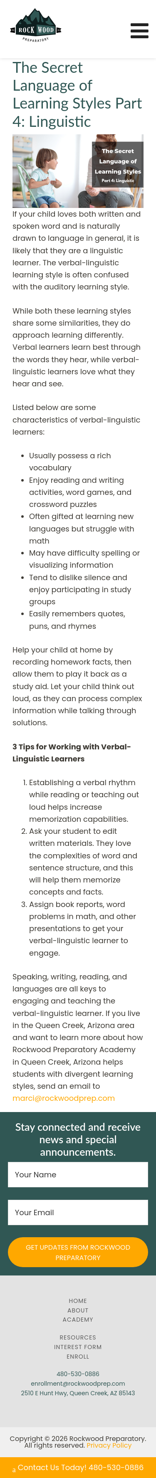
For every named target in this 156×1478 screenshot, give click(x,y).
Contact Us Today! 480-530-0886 (78, 1468)
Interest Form (78, 1347)
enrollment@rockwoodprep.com (78, 1383)
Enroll (78, 1356)
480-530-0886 (78, 1374)
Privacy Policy (109, 1445)
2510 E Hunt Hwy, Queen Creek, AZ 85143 (78, 1393)
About (78, 1310)
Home (78, 1301)
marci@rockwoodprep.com (63, 1098)
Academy (78, 1319)
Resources (77, 1337)
